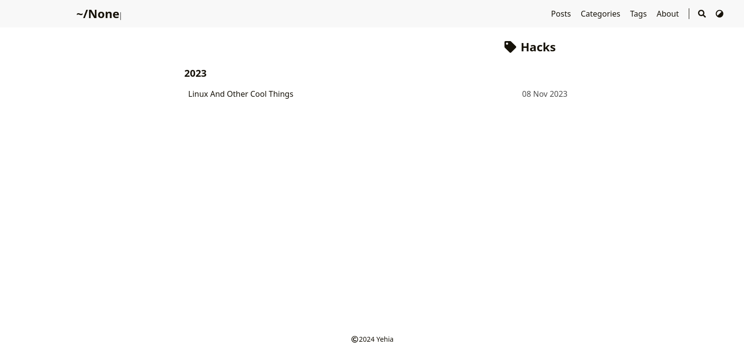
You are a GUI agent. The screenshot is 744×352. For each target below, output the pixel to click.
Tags (639, 13)
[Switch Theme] (719, 13)
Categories (601, 13)
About (668, 13)
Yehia (385, 339)
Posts (562, 13)
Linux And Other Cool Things (240, 93)
